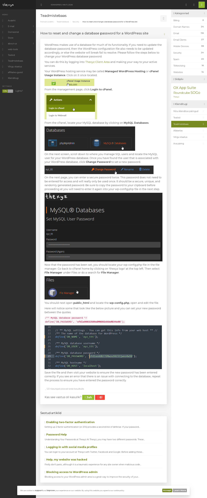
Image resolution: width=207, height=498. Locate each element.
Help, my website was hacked (66, 459)
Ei (99, 397)
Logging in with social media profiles (71, 447)
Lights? (12, 91)
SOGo (195, 92)
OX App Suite (184, 88)
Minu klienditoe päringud (189, 111)
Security (75, 22)
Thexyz (176, 97)
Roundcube (181, 93)
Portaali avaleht (46, 22)
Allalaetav (189, 130)
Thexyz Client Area (97, 62)
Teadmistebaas (63, 22)
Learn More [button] (180, 490)
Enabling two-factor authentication (70, 422)
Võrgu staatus (189, 137)
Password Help (56, 434)
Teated (189, 117)
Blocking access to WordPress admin (71, 472)
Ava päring (189, 143)
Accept (167, 490)
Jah (88, 397)
